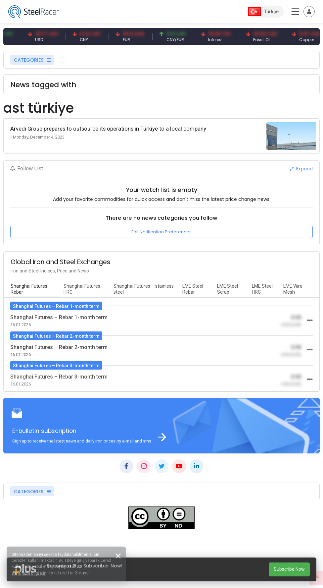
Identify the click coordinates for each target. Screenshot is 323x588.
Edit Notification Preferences (161, 232)
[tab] (35, 289)
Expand (301, 168)
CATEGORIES (32, 60)
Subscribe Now (289, 569)
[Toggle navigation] (309, 11)
